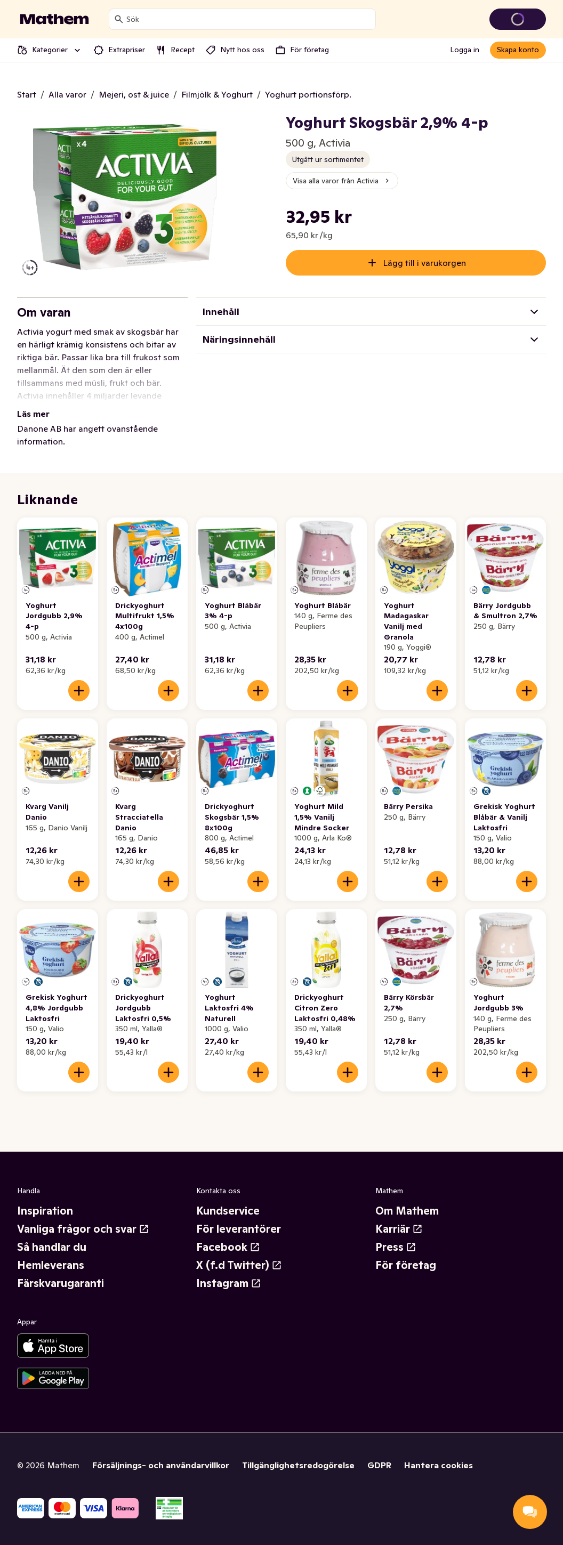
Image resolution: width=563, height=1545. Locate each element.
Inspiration (45, 1211)
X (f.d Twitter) (239, 1265)
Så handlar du (51, 1247)
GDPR (379, 1465)
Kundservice (228, 1211)
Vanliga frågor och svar (83, 1229)
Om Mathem (407, 1211)
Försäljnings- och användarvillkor (160, 1465)
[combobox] (248, 19)
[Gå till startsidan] (54, 19)
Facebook (228, 1247)
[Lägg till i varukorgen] (79, 690)
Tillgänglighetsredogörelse (298, 1465)
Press (395, 1247)
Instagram (228, 1283)
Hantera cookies (438, 1465)
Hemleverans (50, 1265)
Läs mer (33, 413)
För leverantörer (238, 1229)
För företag (405, 1265)
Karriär (399, 1229)
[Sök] (119, 19)
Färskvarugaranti (60, 1283)
